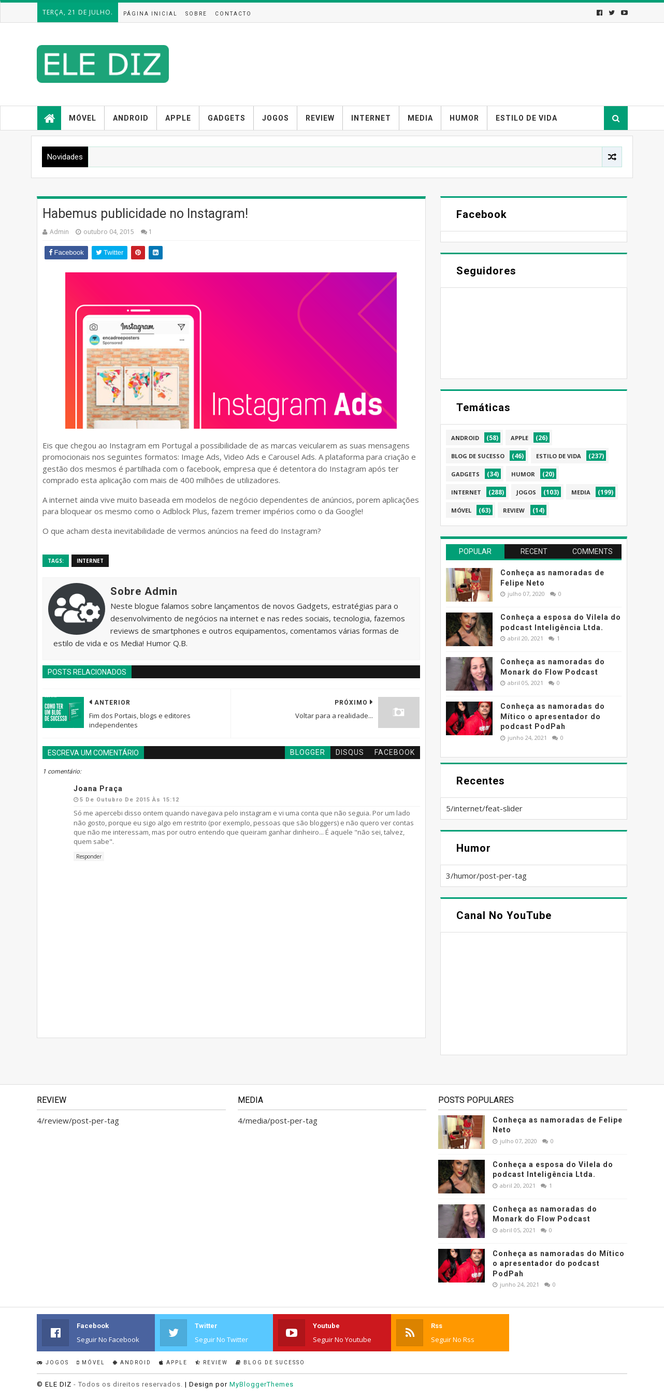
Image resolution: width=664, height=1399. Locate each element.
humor (523, 474)
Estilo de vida (526, 118)
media (580, 492)
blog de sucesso (477, 456)
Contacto (233, 14)
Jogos (275, 118)
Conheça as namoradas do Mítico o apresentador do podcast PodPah (552, 716)
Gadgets (227, 118)
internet (90, 560)
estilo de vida (558, 456)
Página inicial (150, 14)
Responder (89, 856)
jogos (526, 492)
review (514, 510)
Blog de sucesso (270, 1362)
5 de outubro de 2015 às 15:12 (129, 799)
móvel (461, 510)
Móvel (82, 118)
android (465, 438)
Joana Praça (98, 788)
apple (519, 438)
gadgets (465, 474)
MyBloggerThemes (261, 1384)
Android (131, 118)
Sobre (196, 14)
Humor (464, 118)
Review (320, 118)
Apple (178, 118)
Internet (371, 118)
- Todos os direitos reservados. (128, 1384)
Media (420, 118)
